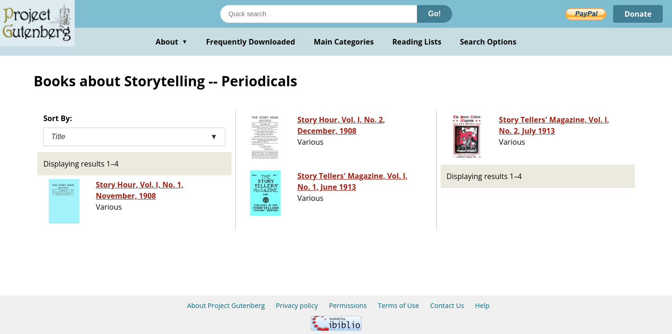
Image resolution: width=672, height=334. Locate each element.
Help (482, 305)
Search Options (488, 42)
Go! (434, 14)
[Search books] (318, 14)
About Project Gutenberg (226, 305)
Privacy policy (297, 305)
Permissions (348, 305)
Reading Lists (417, 42)
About (172, 41)
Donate (638, 14)
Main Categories (344, 42)
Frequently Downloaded (250, 42)
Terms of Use (398, 305)
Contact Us (447, 305)
